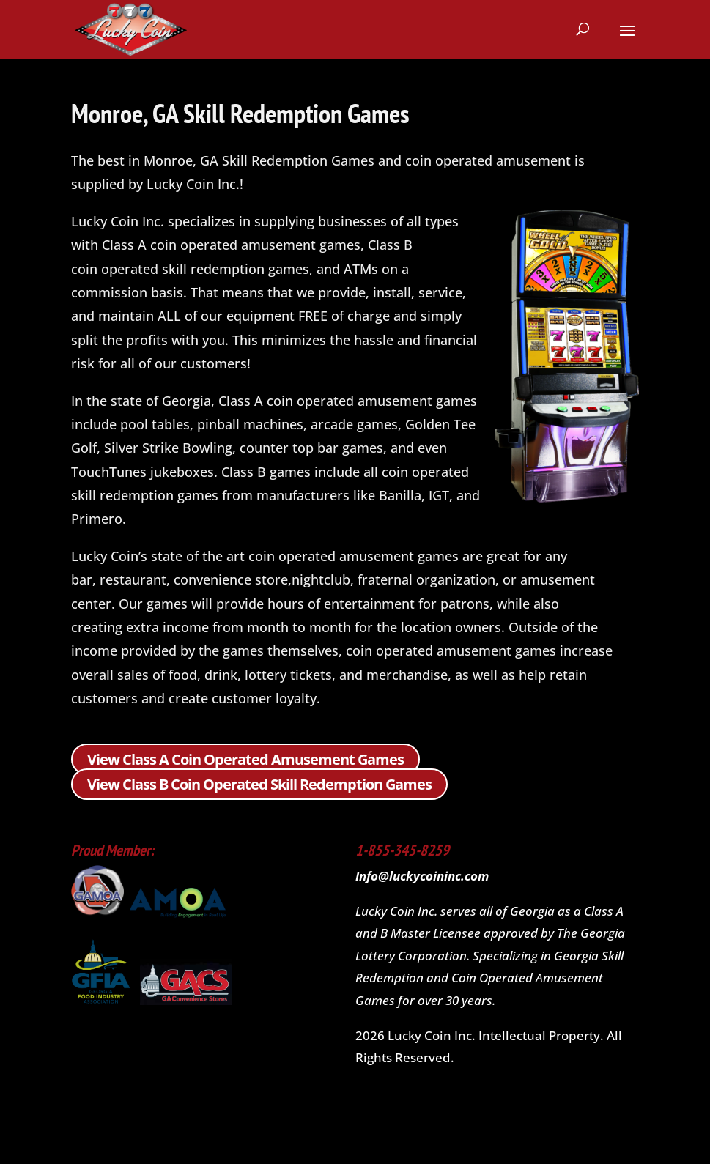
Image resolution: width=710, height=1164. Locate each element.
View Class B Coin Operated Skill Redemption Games (259, 784)
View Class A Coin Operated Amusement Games (245, 759)
